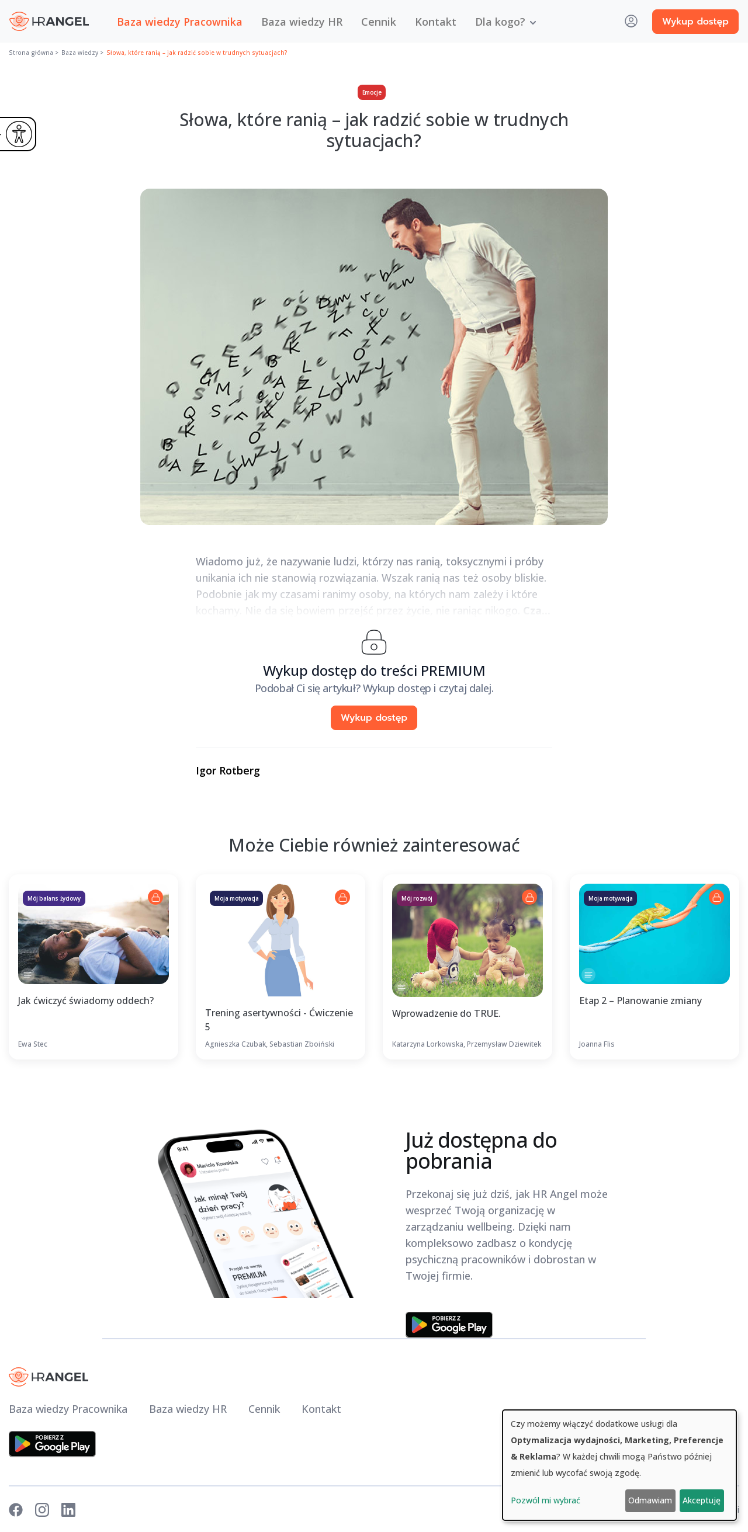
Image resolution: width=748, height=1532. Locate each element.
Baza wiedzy (79, 52)
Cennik (378, 22)
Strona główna (31, 52)
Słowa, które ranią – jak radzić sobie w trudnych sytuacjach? (197, 52)
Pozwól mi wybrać (545, 1500)
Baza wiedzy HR (301, 22)
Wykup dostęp (695, 22)
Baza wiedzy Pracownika (180, 22)
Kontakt (435, 22)
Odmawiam (650, 1500)
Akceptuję (702, 1500)
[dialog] (619, 1465)
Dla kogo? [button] (500, 22)
